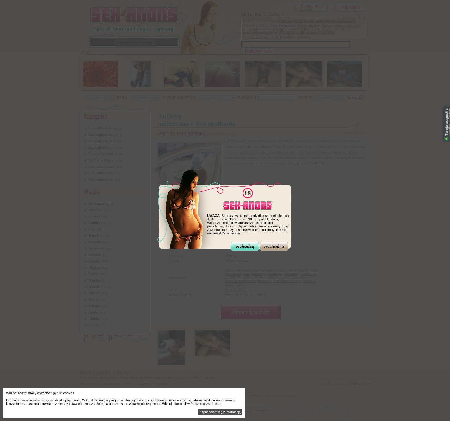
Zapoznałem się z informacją (220, 412)
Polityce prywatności (205, 403)
